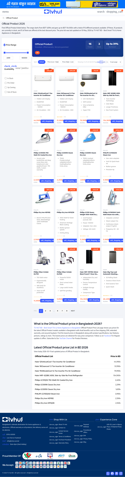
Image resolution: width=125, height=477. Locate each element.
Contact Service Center (58, 432)
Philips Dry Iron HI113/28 (65, 212)
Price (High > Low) (68, 62)
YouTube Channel (65, 338)
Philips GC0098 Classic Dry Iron (47, 384)
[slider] (4, 53)
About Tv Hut (58, 424)
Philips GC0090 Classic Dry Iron (47, 389)
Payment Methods (81, 426)
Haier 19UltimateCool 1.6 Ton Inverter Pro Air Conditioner (88, 95)
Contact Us (57, 428)
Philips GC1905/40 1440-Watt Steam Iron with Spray (112, 214)
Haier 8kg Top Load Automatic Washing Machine (110, 274)
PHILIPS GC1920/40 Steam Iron (110, 154)
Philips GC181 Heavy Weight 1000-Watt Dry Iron (88, 214)
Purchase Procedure (60, 440)
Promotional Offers (82, 431)
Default (41, 62)
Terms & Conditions (60, 436)
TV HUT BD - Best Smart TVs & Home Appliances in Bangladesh (57, 328)
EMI (80, 435)
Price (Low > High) (53, 62)
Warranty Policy (59, 443)
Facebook (107, 336)
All (37, 52)
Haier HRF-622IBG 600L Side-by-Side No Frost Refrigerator (111, 95)
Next (73, 311)
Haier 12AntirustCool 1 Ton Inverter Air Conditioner (43, 94)
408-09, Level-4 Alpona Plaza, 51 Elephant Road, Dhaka (109, 427)
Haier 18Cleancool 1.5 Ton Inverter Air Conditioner (66, 94)
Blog (80, 442)
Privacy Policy (83, 439)
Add (50, 121)
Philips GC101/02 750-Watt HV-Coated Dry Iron (43, 154)
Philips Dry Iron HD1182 (42, 212)
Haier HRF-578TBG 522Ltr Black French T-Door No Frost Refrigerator (89, 274)
